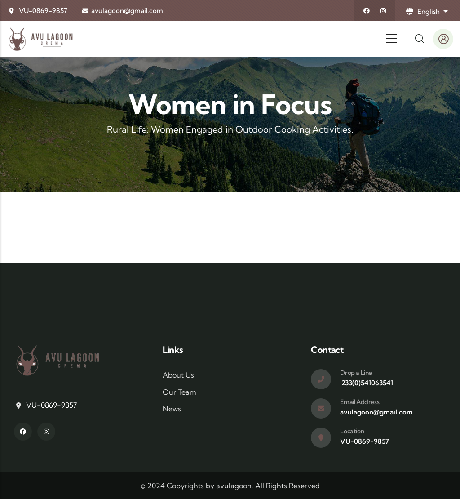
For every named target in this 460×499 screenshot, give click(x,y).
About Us (178, 374)
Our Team (179, 392)
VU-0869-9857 (43, 10)
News (172, 408)
